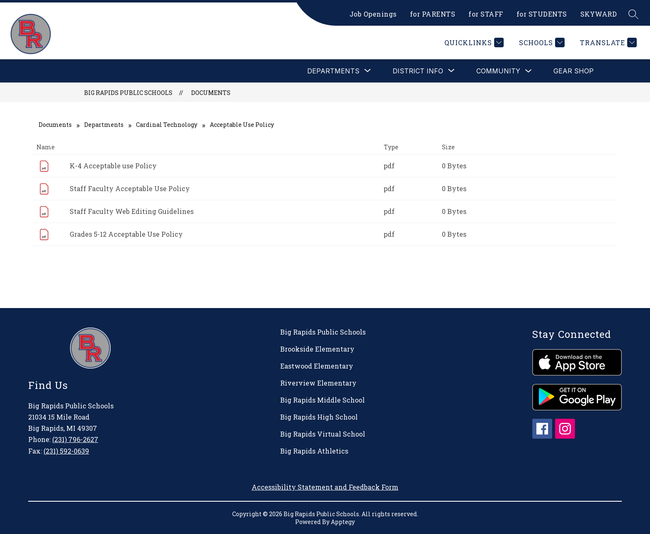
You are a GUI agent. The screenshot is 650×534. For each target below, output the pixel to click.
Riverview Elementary (318, 383)
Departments (104, 125)
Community (498, 71)
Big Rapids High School (319, 417)
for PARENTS (433, 14)
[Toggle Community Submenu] (529, 71)
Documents (210, 93)
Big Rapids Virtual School (322, 434)
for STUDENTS (542, 14)
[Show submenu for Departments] (333, 71)
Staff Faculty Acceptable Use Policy (130, 188)
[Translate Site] (607, 42)
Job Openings (373, 14)
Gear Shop (573, 71)
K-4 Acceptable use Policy (113, 165)
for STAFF (485, 14)
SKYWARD (598, 14)
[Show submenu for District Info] (418, 71)
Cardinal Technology (166, 125)
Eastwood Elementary (316, 366)
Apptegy (343, 522)
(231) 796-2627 (75, 439)
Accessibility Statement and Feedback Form (325, 487)
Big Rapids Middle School (322, 400)
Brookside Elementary (317, 349)
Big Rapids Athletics (314, 451)
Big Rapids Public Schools (128, 93)
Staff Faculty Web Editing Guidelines (132, 211)
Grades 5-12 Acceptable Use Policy (126, 234)
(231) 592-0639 (66, 451)
